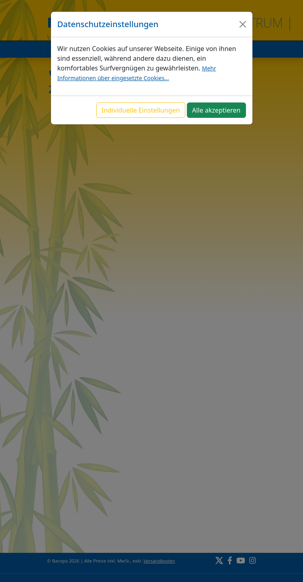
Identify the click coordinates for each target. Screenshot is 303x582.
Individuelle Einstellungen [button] (141, 110)
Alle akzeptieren (216, 110)
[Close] (242, 24)
